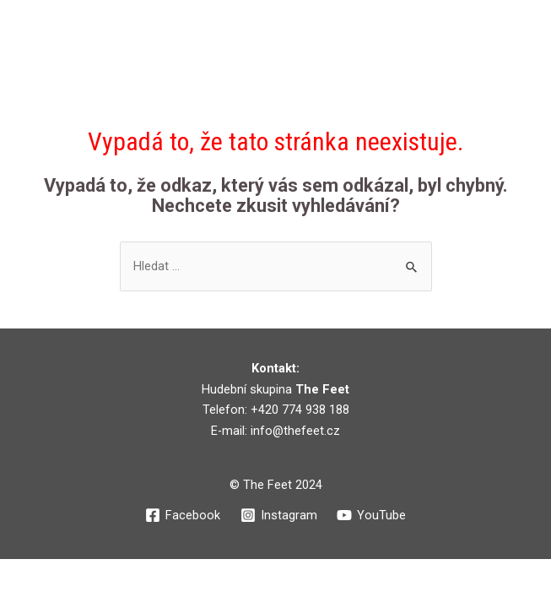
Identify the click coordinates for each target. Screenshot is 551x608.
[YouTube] (371, 515)
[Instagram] (278, 515)
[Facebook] (182, 515)
